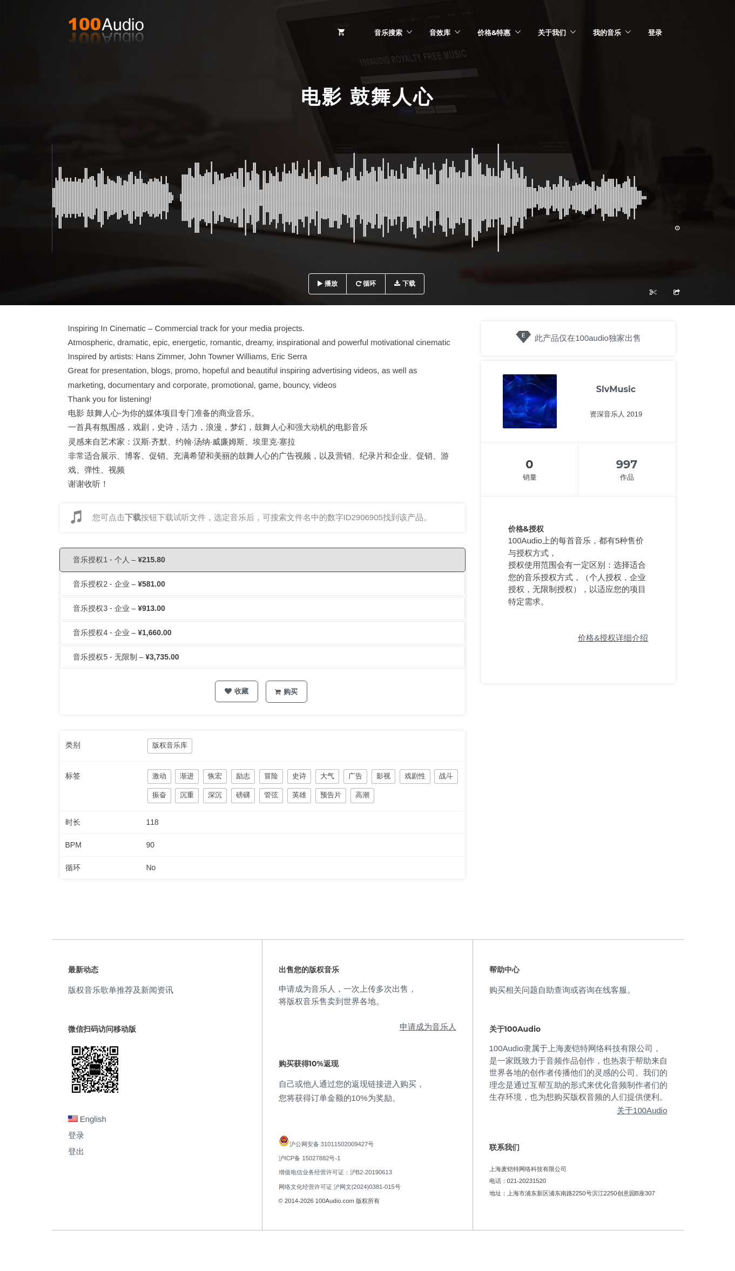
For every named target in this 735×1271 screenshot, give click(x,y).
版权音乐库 (169, 745)
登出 (76, 1151)
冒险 (271, 776)
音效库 (439, 32)
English (87, 1119)
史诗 (299, 776)
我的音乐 (607, 32)
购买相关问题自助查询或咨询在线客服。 (562, 989)
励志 (243, 776)
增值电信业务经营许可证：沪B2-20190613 (336, 1172)
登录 (655, 32)
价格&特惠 (493, 32)
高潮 (362, 795)
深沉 (215, 795)
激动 (159, 776)
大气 (327, 776)
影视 (383, 776)
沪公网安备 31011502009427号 (331, 1144)
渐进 (187, 776)
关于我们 (552, 32)
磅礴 (243, 795)
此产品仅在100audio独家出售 (588, 337)
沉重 (187, 795)
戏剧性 (415, 776)
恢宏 (215, 776)
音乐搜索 (388, 32)
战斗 (446, 776)
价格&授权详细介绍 (613, 637)
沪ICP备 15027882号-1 (310, 1158)
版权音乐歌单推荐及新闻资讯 (120, 989)
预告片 (330, 795)
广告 (355, 776)
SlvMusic (616, 389)
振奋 (159, 795)
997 (627, 464)
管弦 (271, 795)
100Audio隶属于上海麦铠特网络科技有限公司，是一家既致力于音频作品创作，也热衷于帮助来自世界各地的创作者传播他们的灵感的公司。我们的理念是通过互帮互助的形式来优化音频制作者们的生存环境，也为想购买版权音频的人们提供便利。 (578, 1072)
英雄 (299, 795)
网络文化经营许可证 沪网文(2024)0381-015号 (340, 1186)
